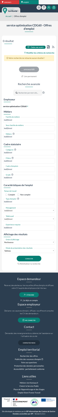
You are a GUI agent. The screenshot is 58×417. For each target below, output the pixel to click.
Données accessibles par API (23, 414)
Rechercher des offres (29, 356)
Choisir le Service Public (29, 386)
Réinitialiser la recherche (29, 264)
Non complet (25, 194)
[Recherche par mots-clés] (30, 93)
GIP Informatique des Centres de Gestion (40, 411)
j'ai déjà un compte (29, 300)
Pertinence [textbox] (8, 242)
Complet (11, 194)
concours (6, 2)
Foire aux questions (29, 362)
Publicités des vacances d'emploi (28, 359)
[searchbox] (29, 120)
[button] (43, 92)
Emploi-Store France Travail (29, 392)
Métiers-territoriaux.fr (29, 383)
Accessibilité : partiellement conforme (29, 369)
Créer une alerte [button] (36, 47)
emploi (25, 2)
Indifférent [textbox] (8, 210)
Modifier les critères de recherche (39, 53)
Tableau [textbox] (7, 251)
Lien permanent (29, 76)
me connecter (29, 320)
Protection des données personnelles (29, 366)
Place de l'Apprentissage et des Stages (29, 389)
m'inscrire (29, 295)
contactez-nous (29, 343)
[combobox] (29, 120)
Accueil (8, 16)
